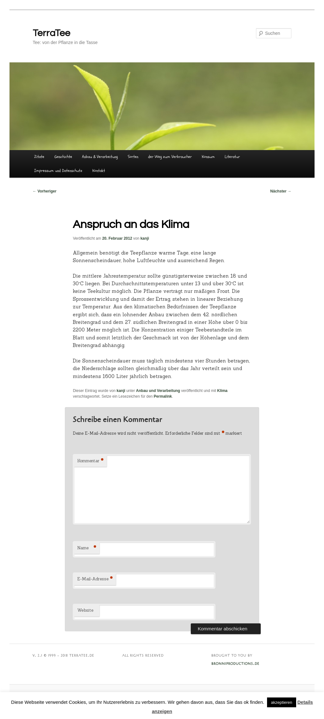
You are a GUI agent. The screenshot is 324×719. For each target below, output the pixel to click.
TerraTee (51, 33)
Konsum (208, 157)
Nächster (280, 191)
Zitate (39, 157)
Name (86, 548)
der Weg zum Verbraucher (170, 157)
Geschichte (63, 157)
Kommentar (90, 461)
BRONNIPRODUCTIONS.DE (235, 664)
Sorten (133, 157)
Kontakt (98, 170)
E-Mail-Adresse (95, 579)
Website (85, 610)
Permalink (163, 396)
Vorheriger (44, 191)
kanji (144, 238)
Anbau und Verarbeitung (158, 390)
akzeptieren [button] (281, 702)
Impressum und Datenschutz (58, 170)
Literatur (232, 157)
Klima (222, 390)
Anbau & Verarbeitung (100, 157)
